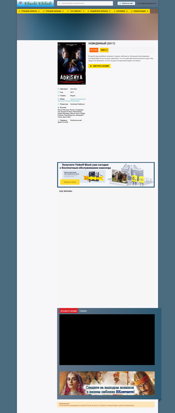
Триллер (61, 101)
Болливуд (76, 101)
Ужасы (68, 101)
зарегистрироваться (148, 3)
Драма (73, 99)
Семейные (81, 99)
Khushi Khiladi (35, 3)
